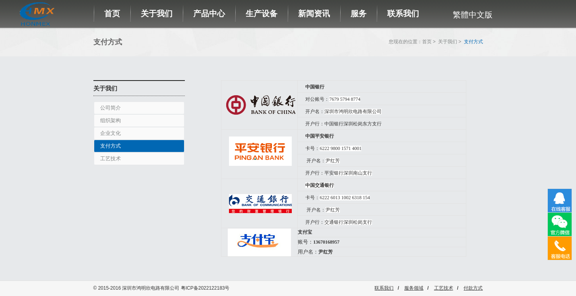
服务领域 (413, 288)
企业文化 (110, 133)
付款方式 (473, 288)
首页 (112, 13)
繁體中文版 (473, 14)
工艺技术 (110, 158)
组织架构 (110, 120)
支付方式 (110, 146)
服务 (359, 13)
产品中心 (209, 13)
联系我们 (403, 13)
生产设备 (261, 13)
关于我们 (157, 13)
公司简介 (110, 108)
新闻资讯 (314, 13)
